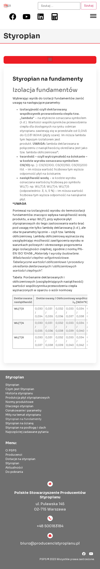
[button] (50, 59)
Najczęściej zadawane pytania (26, 432)
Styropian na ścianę (19, 423)
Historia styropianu (19, 393)
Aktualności (14, 467)
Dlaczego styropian (19, 406)
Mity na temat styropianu (23, 415)
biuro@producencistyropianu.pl (50, 543)
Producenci (13, 455)
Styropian (12, 385)
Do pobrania (14, 472)
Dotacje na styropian (20, 459)
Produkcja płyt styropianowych (27, 397)
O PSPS (11, 450)
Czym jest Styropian (19, 389)
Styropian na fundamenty (23, 419)
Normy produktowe (19, 402)
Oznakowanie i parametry (23, 410)
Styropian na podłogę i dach (25, 427)
